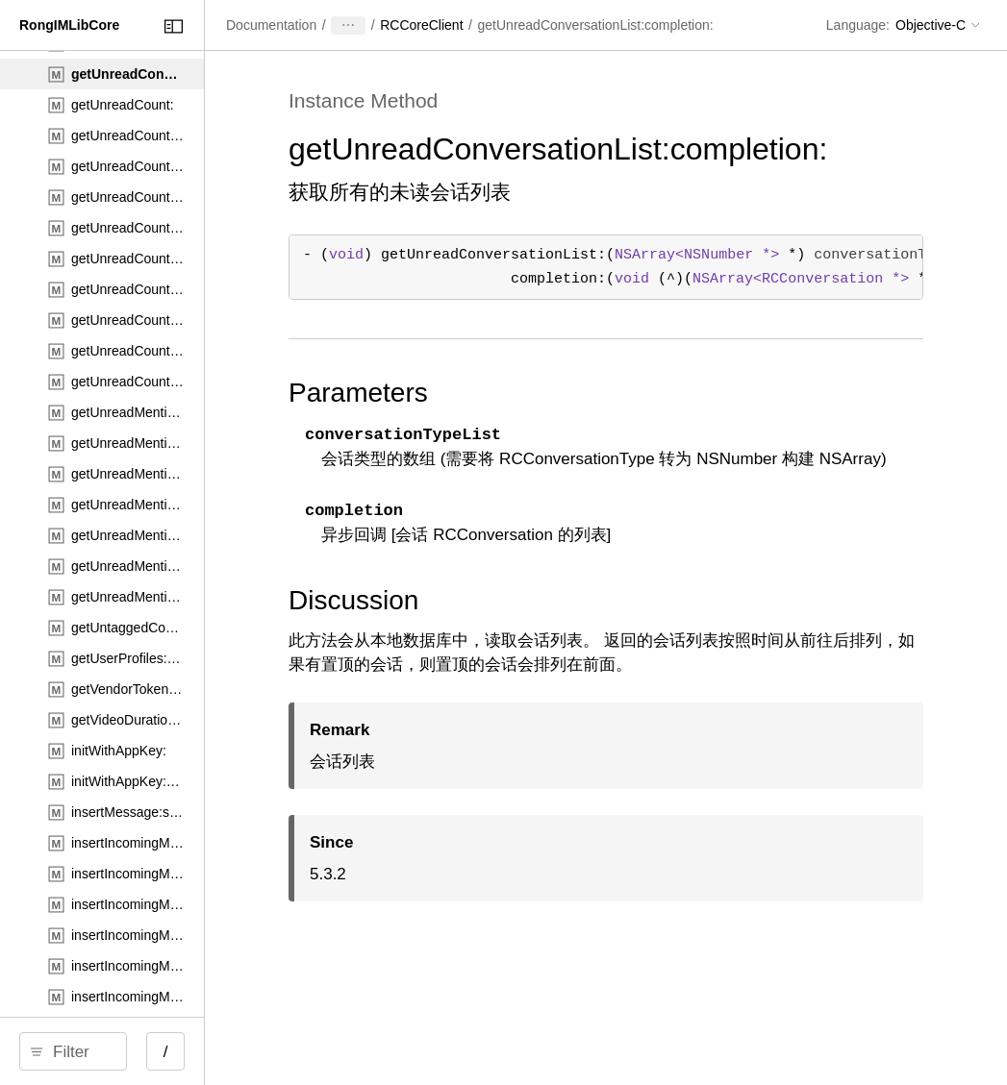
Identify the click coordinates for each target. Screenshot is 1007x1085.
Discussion (527, 659)
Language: (858, 25)
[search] (163, 1051)
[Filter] (169, 1051)
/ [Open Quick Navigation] (345, 1052)
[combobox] (169, 1051)
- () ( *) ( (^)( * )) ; (696, 301)
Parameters (531, 427)
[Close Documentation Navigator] (353, 26)
